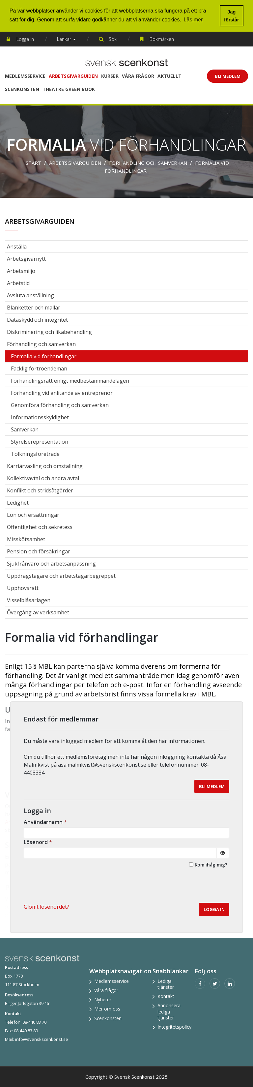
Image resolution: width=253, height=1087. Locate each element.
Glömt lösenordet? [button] (46, 906)
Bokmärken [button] (162, 39)
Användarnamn (46, 822)
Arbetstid (18, 283)
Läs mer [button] (193, 19)
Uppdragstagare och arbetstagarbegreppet (61, 575)
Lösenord (38, 842)
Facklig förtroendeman (39, 368)
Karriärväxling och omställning (45, 466)
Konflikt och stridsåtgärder (40, 490)
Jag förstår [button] (231, 15)
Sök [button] (113, 39)
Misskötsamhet (26, 539)
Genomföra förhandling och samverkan (60, 405)
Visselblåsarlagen (28, 600)
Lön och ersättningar (33, 514)
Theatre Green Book (68, 89)
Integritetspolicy (174, 1027)
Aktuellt (169, 76)
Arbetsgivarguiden (73, 76)
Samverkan (25, 429)
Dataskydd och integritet (37, 319)
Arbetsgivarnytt (26, 258)
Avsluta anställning (30, 295)
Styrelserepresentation (39, 441)
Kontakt (165, 996)
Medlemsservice (25, 76)
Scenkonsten (22, 89)
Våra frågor (138, 76)
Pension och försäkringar (38, 551)
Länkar (66, 39)
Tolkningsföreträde (35, 453)
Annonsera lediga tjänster (169, 1011)
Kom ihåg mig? (211, 865)
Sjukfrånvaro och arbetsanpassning (51, 563)
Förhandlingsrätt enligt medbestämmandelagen (70, 380)
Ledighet (18, 502)
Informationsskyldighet (40, 417)
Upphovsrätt (23, 588)
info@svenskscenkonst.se (41, 1039)
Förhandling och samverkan (148, 163)
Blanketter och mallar (33, 307)
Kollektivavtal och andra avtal (43, 478)
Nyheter (102, 999)
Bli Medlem (227, 76)
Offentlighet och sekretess (39, 527)
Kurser (110, 76)
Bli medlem (212, 786)
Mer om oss (107, 1009)
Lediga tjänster (165, 984)
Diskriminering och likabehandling (49, 332)
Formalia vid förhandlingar (43, 356)
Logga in (25, 39)
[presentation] (179, 886)
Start (33, 163)
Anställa (17, 246)
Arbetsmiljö (21, 271)
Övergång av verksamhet (38, 612)
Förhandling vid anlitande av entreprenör (62, 393)
